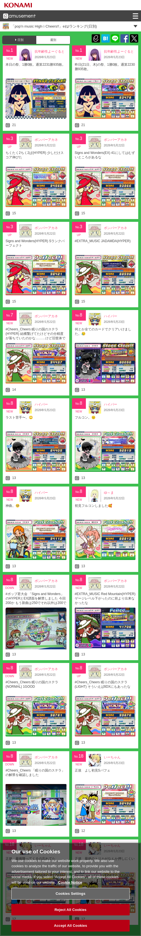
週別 (53, 39)
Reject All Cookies (70, 912)
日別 (20, 39)
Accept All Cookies (70, 928)
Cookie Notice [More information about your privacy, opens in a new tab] (70, 885)
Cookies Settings (71, 896)
